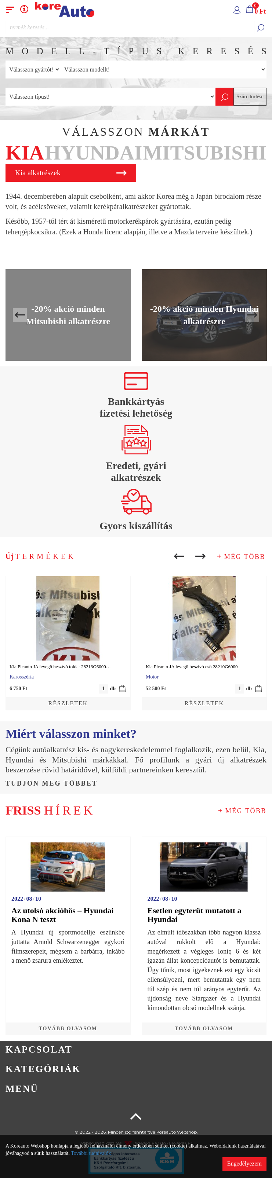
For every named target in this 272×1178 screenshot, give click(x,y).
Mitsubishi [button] (204, 152)
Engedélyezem (244, 1163)
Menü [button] (22, 1088)
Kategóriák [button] (43, 1069)
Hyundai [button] (93, 152)
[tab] (25, 153)
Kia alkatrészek (71, 173)
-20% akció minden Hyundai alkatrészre (204, 315)
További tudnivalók (91, 1153)
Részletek (68, 703)
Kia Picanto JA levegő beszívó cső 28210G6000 (192, 666)
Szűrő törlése (249, 96)
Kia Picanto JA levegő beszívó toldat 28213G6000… (60, 666)
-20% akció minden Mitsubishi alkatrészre (68, 315)
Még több (244, 556)
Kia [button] (25, 152)
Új (41, 556)
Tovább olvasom (68, 1028)
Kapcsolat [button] (39, 1049)
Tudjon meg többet (52, 783)
